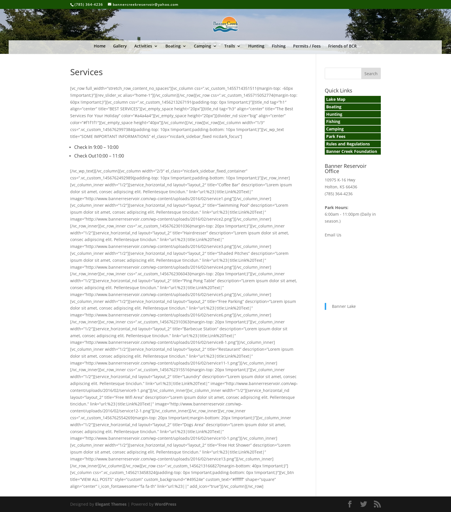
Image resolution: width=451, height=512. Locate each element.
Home (100, 46)
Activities (143, 46)
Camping (202, 46)
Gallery (120, 46)
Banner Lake (344, 306)
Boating (173, 46)
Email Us (333, 235)
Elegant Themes (111, 504)
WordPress (165, 504)
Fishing (279, 46)
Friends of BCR (342, 46)
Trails (229, 46)
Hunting (256, 46)
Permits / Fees (307, 46)
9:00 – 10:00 (106, 147)
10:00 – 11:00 (110, 156)
